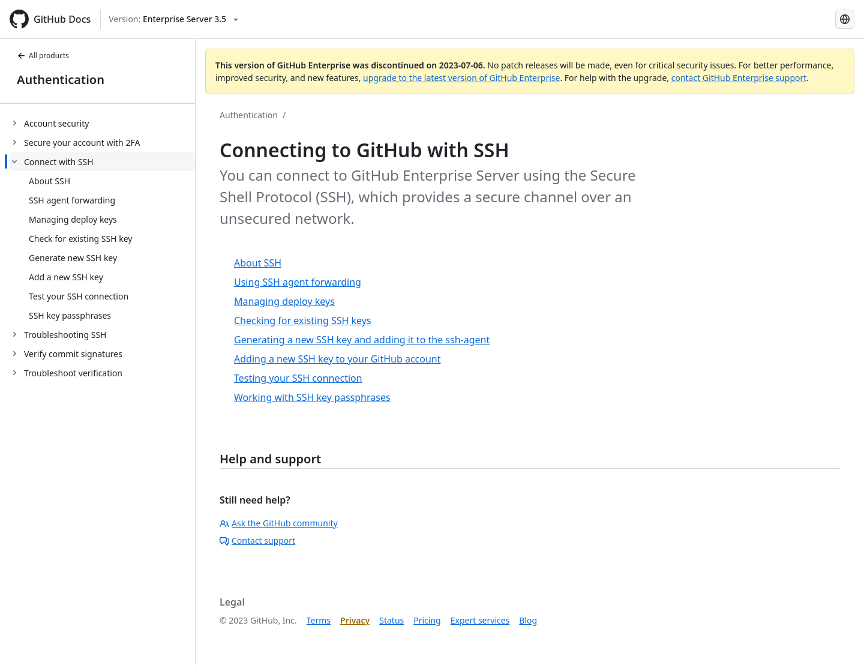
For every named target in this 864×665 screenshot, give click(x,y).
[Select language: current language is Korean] (844, 19)
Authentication (60, 79)
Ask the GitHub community (279, 523)
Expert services (480, 620)
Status (391, 620)
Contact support (257, 540)
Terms (319, 620)
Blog (528, 620)
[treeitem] (102, 123)
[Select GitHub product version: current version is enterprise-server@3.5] (173, 19)
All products (43, 55)
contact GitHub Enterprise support (739, 77)
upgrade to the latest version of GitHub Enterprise (461, 77)
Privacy (355, 620)
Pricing (426, 620)
